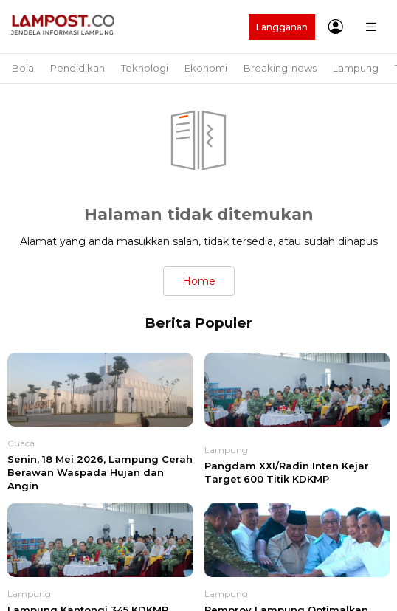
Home (198, 281)
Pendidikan (77, 68)
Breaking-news (280, 68)
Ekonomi (205, 68)
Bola (23, 68)
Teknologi (144, 68)
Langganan (282, 26)
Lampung (356, 68)
